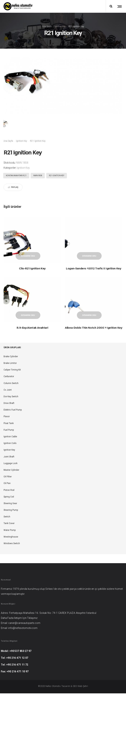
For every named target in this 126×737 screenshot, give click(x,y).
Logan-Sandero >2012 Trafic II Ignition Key (93, 268)
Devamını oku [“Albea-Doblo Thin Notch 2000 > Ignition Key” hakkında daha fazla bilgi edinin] (89, 327)
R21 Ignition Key (56, 176)
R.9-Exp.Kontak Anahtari (32, 339)
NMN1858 (37, 176)
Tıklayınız (32, 641)
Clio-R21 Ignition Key (32, 268)
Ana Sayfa (47, 26)
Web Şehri (83, 709)
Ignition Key (60, 26)
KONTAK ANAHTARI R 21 (16, 176)
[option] (17, 125)
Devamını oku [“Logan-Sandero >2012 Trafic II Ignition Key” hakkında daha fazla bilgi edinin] (89, 256)
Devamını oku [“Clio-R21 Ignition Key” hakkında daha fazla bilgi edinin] (28, 256)
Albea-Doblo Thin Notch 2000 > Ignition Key (93, 339)
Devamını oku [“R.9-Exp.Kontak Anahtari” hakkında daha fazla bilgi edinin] (28, 327)
